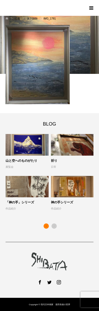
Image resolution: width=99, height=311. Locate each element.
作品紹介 (11, 208)
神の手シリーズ (62, 202)
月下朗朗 (32, 18)
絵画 (17, 18)
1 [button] (46, 226)
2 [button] (54, 226)
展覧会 (9, 166)
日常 (53, 166)
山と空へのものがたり (21, 160)
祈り (54, 160)
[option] (51, 172)
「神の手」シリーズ (20, 202)
